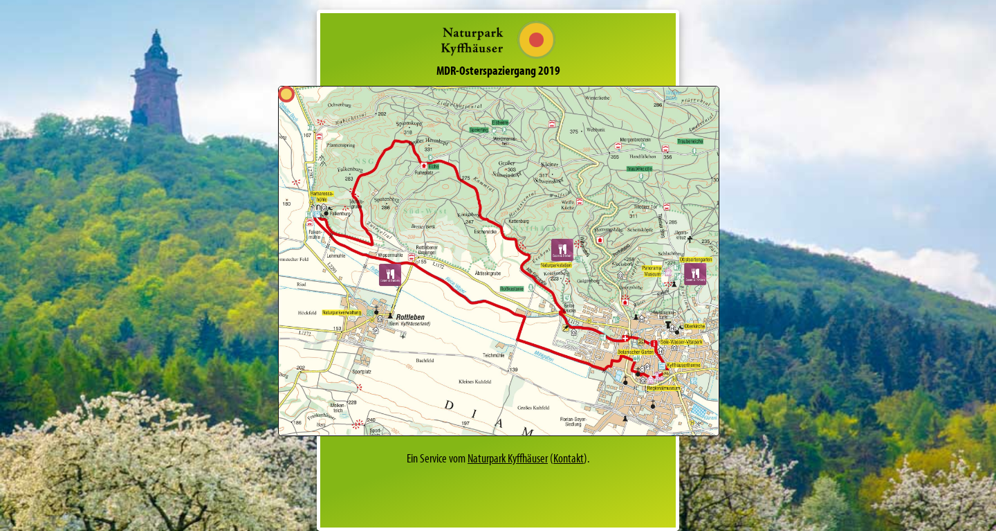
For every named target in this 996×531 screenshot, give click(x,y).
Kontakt (568, 458)
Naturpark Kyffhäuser (508, 458)
